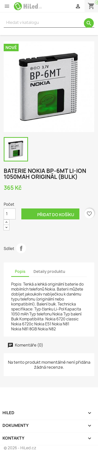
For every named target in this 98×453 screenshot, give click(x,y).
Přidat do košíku (50, 214)
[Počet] (10, 213)
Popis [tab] (20, 271)
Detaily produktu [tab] (49, 271)
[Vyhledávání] (49, 22)
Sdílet (21, 248)
